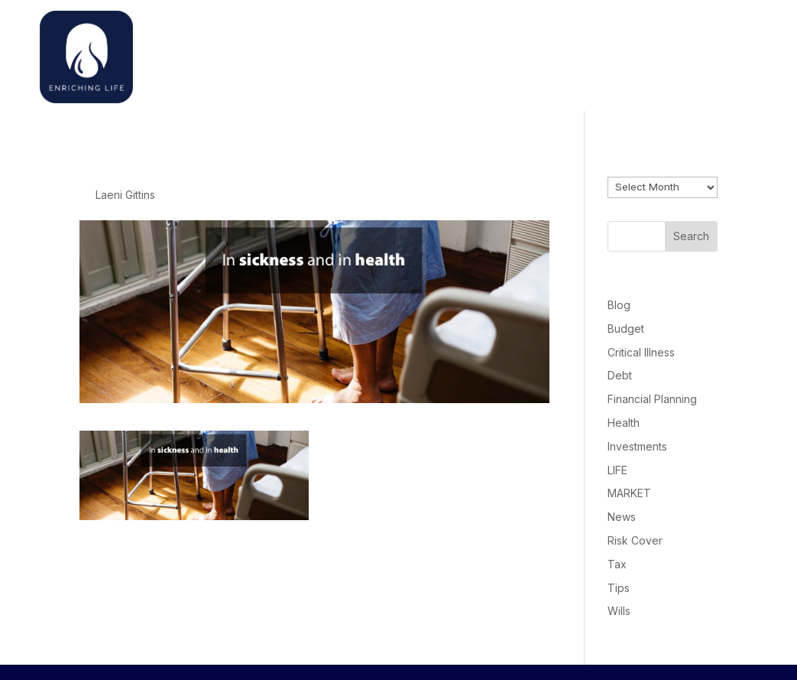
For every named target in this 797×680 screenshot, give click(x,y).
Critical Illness (641, 352)
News (621, 516)
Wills (618, 610)
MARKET (629, 492)
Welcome (550, 53)
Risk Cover (635, 540)
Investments (637, 446)
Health (623, 422)
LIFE (617, 470)
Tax (617, 564)
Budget (625, 328)
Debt (619, 375)
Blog (618, 304)
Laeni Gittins (125, 194)
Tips (618, 587)
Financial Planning (652, 398)
